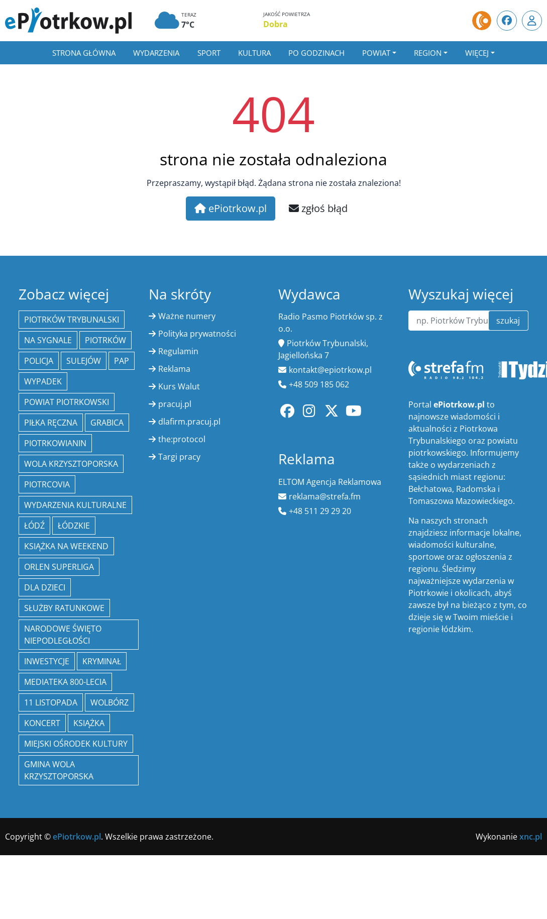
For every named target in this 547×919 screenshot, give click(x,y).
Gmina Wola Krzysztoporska (58, 770)
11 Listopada (50, 702)
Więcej (477, 53)
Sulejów (83, 360)
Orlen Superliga (59, 566)
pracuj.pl (174, 404)
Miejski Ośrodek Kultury (76, 743)
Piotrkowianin (55, 443)
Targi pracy (179, 456)
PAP (121, 360)
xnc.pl (530, 836)
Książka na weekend (66, 546)
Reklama (174, 368)
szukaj (508, 320)
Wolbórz (109, 702)
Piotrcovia (47, 484)
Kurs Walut (179, 386)
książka (88, 723)
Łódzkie (74, 525)
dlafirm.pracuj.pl (189, 421)
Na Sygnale (48, 340)
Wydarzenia (156, 53)
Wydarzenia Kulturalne (75, 504)
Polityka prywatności (197, 333)
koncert (42, 723)
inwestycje (46, 661)
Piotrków (105, 340)
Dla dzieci (44, 587)
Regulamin (178, 351)
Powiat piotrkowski (66, 401)
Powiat (376, 53)
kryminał (101, 661)
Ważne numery (186, 316)
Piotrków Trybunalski (71, 319)
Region (428, 53)
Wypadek (43, 381)
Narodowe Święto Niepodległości (62, 634)
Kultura (254, 53)
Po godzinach (316, 53)
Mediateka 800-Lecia (65, 681)
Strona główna (84, 53)
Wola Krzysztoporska (71, 463)
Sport (209, 53)
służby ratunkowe (64, 608)
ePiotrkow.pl (230, 208)
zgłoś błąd (318, 208)
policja (38, 360)
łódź (34, 525)
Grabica (107, 422)
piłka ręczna (50, 422)
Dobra (275, 24)
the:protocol (181, 439)
